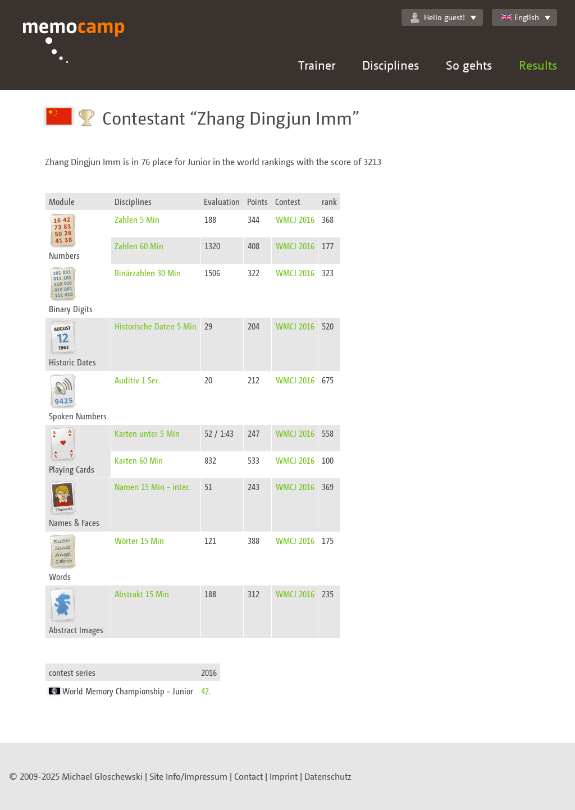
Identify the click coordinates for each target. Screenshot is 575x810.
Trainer (316, 64)
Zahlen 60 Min (139, 245)
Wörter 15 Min (139, 540)
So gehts (469, 64)
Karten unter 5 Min (147, 433)
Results (538, 64)
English (520, 17)
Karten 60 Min (139, 460)
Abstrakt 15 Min (142, 594)
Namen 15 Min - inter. (152, 486)
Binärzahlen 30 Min (148, 272)
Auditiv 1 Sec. (138, 380)
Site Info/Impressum (188, 776)
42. (206, 691)
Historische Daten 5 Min (156, 326)
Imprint (284, 776)
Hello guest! (437, 17)
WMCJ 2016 (295, 219)
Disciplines (390, 64)
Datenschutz (328, 776)
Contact (248, 776)
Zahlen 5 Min (137, 219)
